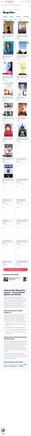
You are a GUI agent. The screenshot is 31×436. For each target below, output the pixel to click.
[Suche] (15, 5)
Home (4, 9)
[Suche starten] (29, 5)
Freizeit (8, 9)
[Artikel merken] (3, 22)
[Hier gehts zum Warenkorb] (28, 1)
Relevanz (5, 19)
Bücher (12, 9)
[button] (1, 2)
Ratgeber (21, 366)
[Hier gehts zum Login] (22, 1)
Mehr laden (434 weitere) (15, 269)
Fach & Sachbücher (12, 366)
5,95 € (20, 19)
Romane (6, 366)
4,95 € (15, 19)
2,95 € (10, 19)
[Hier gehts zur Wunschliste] (25, 1)
